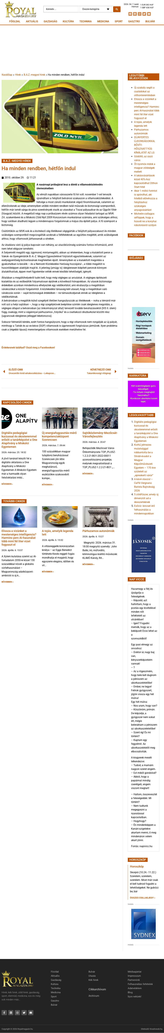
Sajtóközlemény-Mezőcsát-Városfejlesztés (100, 434)
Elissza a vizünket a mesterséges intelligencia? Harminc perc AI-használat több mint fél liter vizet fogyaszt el (19, 537)
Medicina (103, 21)
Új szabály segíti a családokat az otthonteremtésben (144, 91)
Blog (130, 992)
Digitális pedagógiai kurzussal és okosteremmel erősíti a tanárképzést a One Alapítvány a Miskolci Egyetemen (19, 439)
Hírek (18, 74)
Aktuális (32, 21)
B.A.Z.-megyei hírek (34, 74)
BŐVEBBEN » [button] (7, 484)
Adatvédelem (135, 988)
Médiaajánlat (134, 971)
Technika (85, 21)
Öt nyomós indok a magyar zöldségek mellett (144, 168)
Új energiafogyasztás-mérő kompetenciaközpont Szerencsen (59, 436)
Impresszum (134, 975)
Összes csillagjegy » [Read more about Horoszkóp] (142, 897)
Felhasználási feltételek (140, 984)
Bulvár (150, 21)
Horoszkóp (137, 866)
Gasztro (134, 21)
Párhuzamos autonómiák (98, 531)
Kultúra (68, 21)
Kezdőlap (7, 74)
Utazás (92, 975)
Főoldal (14, 21)
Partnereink (134, 980)
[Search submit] (116, 9)
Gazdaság (50, 21)
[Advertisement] (82, 49)
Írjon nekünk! (134, 996)
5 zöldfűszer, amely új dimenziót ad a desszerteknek (146, 498)
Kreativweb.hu (156, 1029)
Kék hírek (93, 980)
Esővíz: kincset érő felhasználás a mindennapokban (144, 509)
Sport (119, 21)
